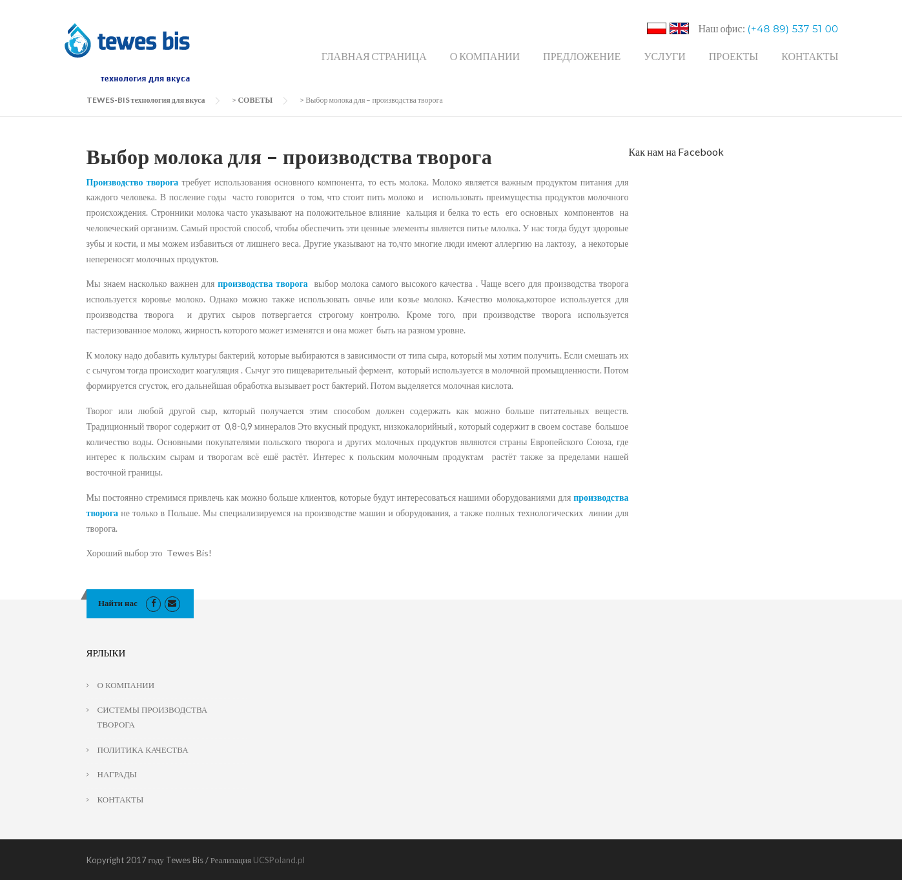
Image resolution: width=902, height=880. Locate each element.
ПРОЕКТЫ (733, 56)
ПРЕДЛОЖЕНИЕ (581, 56)
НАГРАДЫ (117, 774)
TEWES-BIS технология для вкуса (146, 100)
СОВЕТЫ (255, 100)
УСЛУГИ (665, 56)
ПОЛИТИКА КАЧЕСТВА (143, 749)
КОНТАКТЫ (809, 56)
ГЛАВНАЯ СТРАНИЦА (374, 56)
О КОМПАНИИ (485, 56)
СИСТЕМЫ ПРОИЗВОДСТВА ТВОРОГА (152, 716)
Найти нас (118, 603)
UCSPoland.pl (279, 860)
